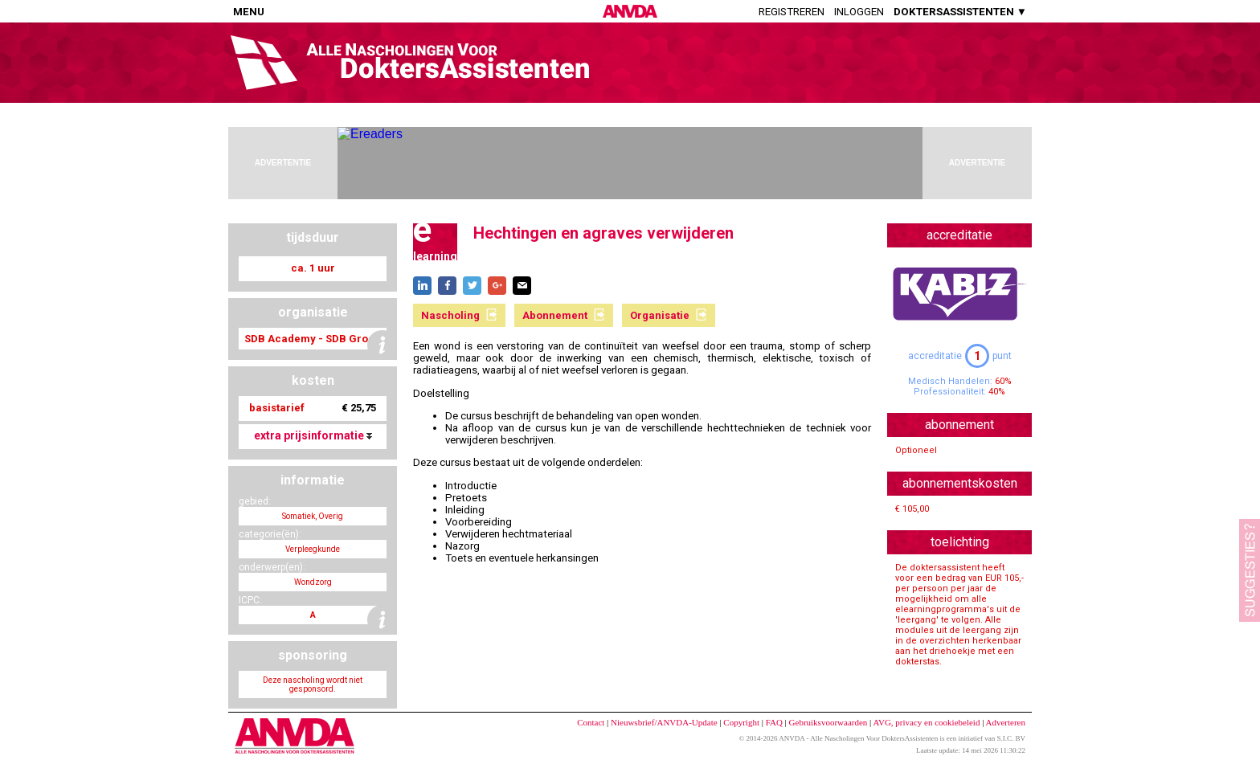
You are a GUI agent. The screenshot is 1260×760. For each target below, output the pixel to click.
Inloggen (859, 12)
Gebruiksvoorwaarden (828, 722)
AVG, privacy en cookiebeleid (926, 722)
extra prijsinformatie (313, 435)
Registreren (791, 12)
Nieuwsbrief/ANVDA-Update (664, 722)
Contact (590, 722)
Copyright (741, 722)
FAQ (774, 722)
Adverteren (1005, 722)
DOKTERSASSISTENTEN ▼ (960, 12)
